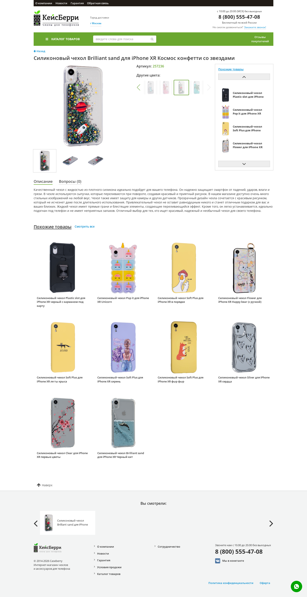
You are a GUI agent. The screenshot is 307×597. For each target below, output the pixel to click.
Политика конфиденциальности (230, 583)
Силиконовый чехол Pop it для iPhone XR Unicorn (123, 300)
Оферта (265, 583)
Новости (61, 3)
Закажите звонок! (255, 27)
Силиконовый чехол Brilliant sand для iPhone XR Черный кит (120, 455)
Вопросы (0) (70, 181)
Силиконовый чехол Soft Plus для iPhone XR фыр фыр (180, 379)
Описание (43, 181)
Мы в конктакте (229, 560)
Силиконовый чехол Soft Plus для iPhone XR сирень (120, 379)
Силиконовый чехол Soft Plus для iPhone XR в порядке (180, 300)
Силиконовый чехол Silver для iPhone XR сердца (244, 379)
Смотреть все (85, 226)
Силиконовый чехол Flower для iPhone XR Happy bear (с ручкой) (240, 300)
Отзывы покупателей (260, 39)
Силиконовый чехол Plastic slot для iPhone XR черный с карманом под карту (61, 302)
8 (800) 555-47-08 (239, 16)
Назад (39, 51)
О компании (43, 3)
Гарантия (77, 3)
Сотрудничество (169, 546)
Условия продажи (109, 567)
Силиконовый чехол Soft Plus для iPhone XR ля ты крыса (59, 379)
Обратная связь (98, 3)
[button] (138, 87)
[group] (150, 87)
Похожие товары (52, 227)
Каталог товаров (63, 39)
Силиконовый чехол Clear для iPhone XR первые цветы (62, 455)
